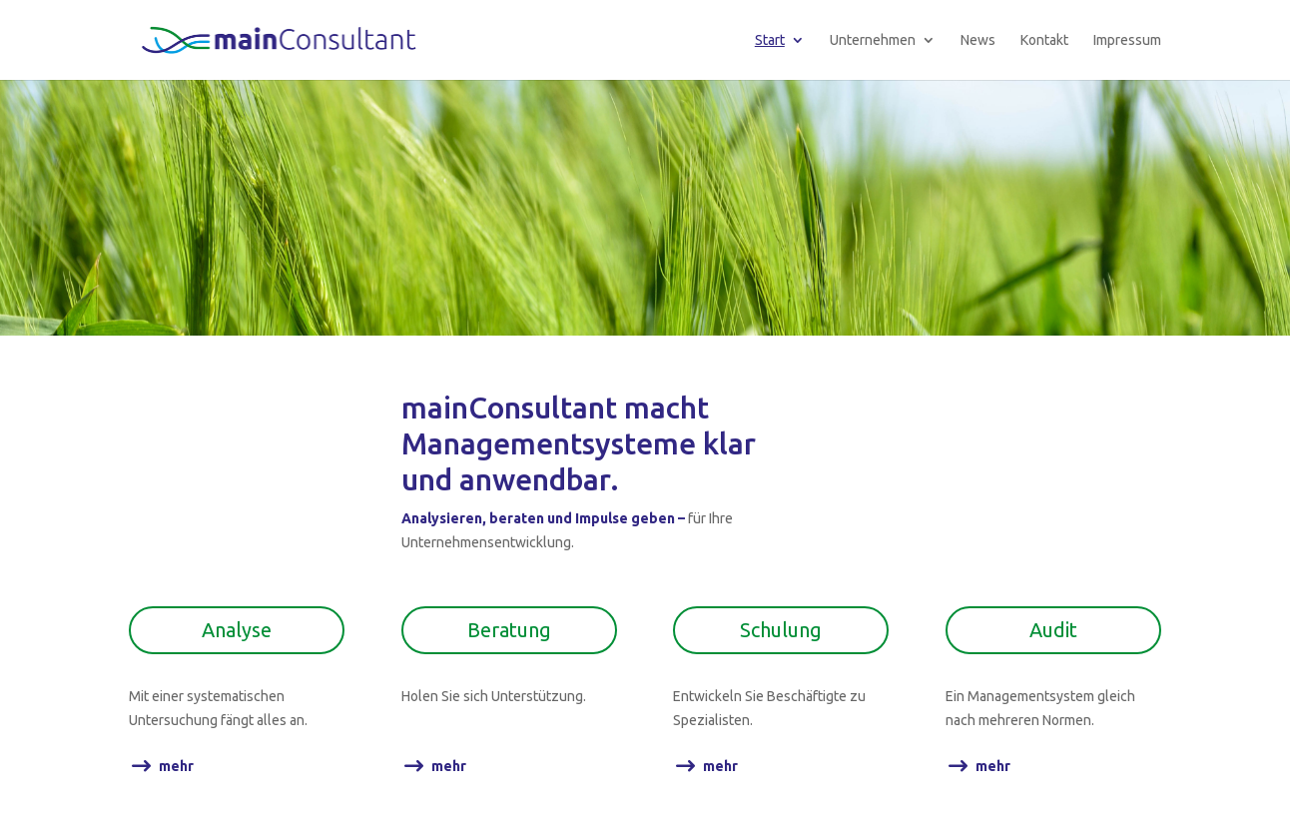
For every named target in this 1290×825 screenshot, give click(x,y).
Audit (1053, 629)
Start (770, 40)
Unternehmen (873, 40)
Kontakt (1044, 40)
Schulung (781, 629)
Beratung (509, 629)
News (978, 40)
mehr (176, 766)
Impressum (1127, 40)
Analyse (237, 629)
